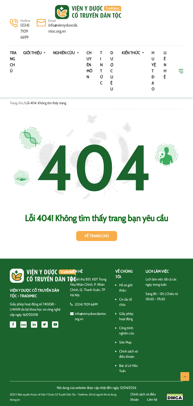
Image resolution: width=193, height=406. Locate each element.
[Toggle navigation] (17, 12)
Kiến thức (131, 52)
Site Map (125, 342)
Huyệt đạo (154, 70)
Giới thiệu (32, 52)
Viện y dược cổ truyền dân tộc (88, 12)
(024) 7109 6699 (24, 31)
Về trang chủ (96, 236)
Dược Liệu (111, 70)
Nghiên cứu (64, 52)
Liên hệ (165, 64)
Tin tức (101, 67)
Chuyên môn (89, 64)
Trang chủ (13, 61)
